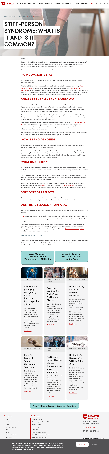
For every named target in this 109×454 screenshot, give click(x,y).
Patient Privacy (36, 424)
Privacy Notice (29, 450)
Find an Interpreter (11, 427)
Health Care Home (9, 16)
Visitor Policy (35, 427)
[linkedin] (94, 431)
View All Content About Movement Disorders (54, 405)
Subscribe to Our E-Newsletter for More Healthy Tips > (71, 256)
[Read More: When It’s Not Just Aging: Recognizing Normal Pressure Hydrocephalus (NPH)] (32, 272)
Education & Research (63, 4)
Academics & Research (12, 422)
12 (35, 16)
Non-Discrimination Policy (39, 437)
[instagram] (98, 431)
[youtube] (91, 431)
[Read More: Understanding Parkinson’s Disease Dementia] (77, 272)
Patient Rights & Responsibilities (41, 422)
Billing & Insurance (82, 4)
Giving (7, 432)
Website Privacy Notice (39, 432)
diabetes (43, 185)
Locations (31, 4)
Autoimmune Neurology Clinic (74, 229)
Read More (28, 331)
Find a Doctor (21, 4)
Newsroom (9, 437)
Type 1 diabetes (68, 185)
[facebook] (87, 431)
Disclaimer (35, 429)
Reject (94, 444)
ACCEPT (82, 444)
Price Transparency (37, 419)
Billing (7, 424)
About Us (8, 419)
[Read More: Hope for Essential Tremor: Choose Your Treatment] (32, 341)
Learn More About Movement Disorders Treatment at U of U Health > (37, 257)
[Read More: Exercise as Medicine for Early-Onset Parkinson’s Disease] (54, 272)
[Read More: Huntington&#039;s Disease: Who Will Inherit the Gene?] (77, 341)
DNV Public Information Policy (40, 435)
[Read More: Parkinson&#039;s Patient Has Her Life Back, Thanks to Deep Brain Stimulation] (54, 341)
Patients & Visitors (45, 4)
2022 (30, 16)
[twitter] (84, 431)
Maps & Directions (11, 435)
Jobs (7, 429)
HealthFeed (22, 16)
